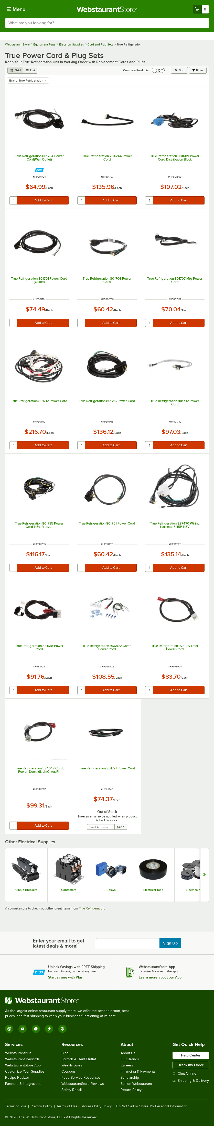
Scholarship (130, 1077)
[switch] (158, 70)
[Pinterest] (62, 1029)
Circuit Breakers (26, 889)
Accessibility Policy (97, 1106)
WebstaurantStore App (23, 1065)
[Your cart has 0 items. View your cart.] (201, 9)
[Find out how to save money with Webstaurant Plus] (39, 170)
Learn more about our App (160, 977)
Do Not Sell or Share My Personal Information (152, 1106)
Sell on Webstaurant (136, 1084)
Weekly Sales (71, 1065)
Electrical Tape (153, 889)
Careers (127, 1065)
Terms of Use (67, 1106)
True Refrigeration (91, 908)
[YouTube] (22, 1029)
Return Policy (131, 1090)
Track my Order (191, 1065)
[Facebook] (36, 1029)
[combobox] (107, 23)
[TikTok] (49, 1029)
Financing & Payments (138, 1071)
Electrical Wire (196, 889)
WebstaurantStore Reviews (82, 1084)
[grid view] (15, 70)
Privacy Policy (41, 1106)
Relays (111, 889)
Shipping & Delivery (191, 1081)
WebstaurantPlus (18, 1053)
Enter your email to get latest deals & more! (58, 943)
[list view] (30, 70)
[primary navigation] (16, 9)
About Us (128, 1053)
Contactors (68, 889)
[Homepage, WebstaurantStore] (107, 9)
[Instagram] (9, 1029)
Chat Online (184, 1073)
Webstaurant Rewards (22, 1059)
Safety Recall (71, 1090)
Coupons (68, 1071)
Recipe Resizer (17, 1077)
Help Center (190, 1055)
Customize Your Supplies (25, 1071)
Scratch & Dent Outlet (78, 1059)
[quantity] (13, 200)
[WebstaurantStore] (69, 1000)
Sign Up (170, 943)
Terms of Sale (15, 1106)
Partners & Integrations (23, 1084)
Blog (65, 1053)
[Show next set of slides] (204, 875)
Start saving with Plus (65, 977)
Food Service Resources (81, 1077)
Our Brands (130, 1059)
